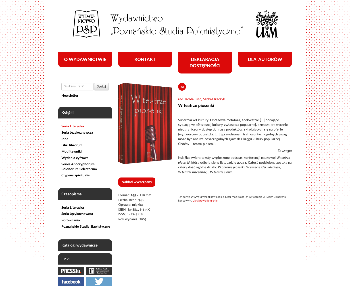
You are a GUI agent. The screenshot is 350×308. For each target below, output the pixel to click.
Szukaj (101, 86)
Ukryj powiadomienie (204, 200)
